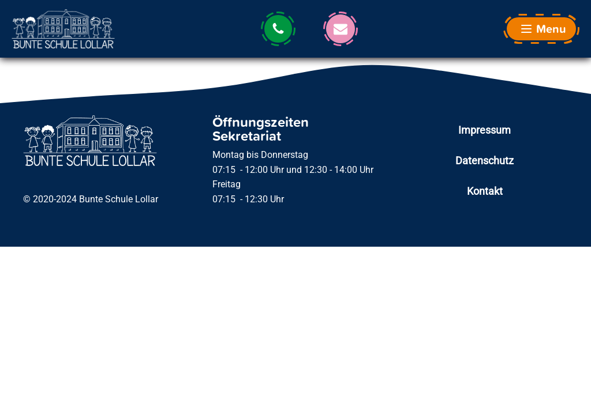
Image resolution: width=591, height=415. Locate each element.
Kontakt (485, 191)
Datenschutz (484, 160)
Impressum (484, 130)
